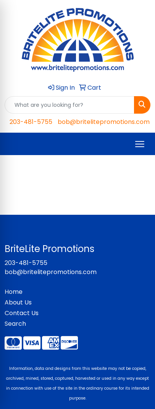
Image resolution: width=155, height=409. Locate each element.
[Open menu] (139, 144)
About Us (18, 302)
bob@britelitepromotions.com (104, 121)
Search (15, 323)
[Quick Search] (69, 105)
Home (14, 291)
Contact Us (22, 313)
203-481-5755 (31, 121)
